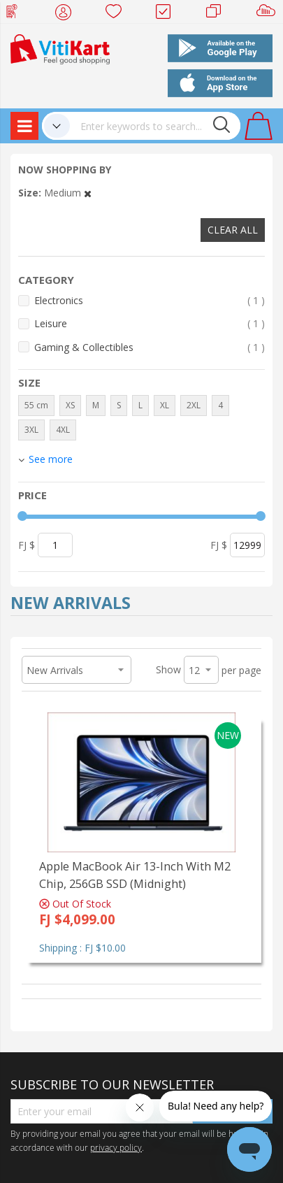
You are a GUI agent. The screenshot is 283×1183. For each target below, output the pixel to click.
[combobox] (155, 126)
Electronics (149, 300)
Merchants (218, 13)
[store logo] (60, 48)
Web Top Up (17, 13)
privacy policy (116, 1147)
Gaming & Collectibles (149, 347)
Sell (268, 13)
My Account (67, 13)
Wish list (118, 13)
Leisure (149, 323)
